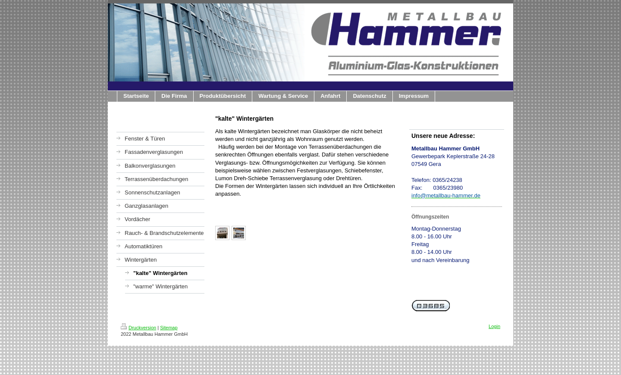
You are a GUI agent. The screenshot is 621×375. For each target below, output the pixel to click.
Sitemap (168, 327)
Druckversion (138, 327)
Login (494, 326)
